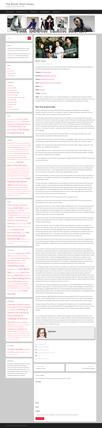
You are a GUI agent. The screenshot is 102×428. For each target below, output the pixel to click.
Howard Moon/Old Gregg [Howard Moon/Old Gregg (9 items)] (14, 157)
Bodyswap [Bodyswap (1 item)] (16, 210)
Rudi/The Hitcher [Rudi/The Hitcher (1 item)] (25, 189)
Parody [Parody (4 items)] (23, 232)
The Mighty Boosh (45, 12)
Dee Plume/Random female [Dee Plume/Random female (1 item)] (21, 151)
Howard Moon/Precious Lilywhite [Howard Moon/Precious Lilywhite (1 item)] (22, 159)
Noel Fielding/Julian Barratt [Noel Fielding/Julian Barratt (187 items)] (19, 181)
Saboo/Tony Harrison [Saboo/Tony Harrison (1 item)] (17, 191)
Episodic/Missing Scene (46, 82)
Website (38, 411)
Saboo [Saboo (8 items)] (15, 285)
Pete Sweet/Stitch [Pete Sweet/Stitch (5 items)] (23, 187)
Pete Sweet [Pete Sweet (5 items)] (23, 281)
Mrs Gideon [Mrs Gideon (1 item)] (12, 275)
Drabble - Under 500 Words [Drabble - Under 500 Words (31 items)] (18, 217)
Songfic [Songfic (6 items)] (23, 239)
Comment (38, 381)
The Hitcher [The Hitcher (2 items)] (22, 288)
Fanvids (9, 85)
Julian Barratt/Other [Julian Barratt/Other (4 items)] (15, 171)
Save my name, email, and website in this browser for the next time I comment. (57, 414)
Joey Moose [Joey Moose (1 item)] (26, 266)
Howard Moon (46, 75)
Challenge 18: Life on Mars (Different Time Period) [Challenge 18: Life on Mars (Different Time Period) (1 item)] (22, 333)
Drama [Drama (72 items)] (11, 220)
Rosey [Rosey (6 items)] (17, 283)
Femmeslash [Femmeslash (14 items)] (20, 153)
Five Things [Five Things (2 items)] (24, 223)
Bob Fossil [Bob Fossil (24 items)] (22, 253)
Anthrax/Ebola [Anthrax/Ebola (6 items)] (11, 143)
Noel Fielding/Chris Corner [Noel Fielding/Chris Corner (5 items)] (14, 175)
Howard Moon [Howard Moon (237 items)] (15, 266)
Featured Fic (34, 12)
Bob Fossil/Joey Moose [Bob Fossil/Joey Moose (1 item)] (23, 145)
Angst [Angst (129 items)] (17, 208)
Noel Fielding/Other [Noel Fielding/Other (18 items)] (19, 185)
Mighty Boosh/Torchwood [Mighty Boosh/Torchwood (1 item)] (17, 121)
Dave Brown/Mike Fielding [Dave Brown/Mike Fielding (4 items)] (21, 149)
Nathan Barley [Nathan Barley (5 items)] (27, 275)
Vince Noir (53, 75)
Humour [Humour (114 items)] (18, 229)
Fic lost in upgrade (12, 109)
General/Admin (11, 90)
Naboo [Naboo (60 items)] (19, 275)
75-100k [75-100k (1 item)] (11, 354)
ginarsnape (49, 63)
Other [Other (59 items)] (16, 281)
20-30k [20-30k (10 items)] (17, 352)
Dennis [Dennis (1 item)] (20, 260)
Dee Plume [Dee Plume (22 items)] (14, 260)
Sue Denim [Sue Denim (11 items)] (15, 288)
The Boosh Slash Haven (20, 4)
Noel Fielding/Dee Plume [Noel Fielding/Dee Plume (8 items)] (18, 178)
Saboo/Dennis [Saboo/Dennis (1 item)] (10, 191)
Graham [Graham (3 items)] (23, 263)
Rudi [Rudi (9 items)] (22, 283)
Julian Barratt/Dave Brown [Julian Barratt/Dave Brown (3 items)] (21, 168)
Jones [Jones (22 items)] (10, 269)
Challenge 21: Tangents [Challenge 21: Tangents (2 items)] (14, 337)
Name (37, 402)
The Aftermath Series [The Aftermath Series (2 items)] (15, 126)
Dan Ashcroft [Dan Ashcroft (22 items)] (17, 258)
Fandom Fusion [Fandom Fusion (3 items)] (17, 223)
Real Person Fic (57, 12)
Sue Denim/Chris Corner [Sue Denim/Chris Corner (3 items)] (13, 193)
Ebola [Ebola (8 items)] (18, 263)
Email (37, 407)
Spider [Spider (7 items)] (26, 285)
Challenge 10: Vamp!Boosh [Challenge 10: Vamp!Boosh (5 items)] (17, 329)
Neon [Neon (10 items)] (9, 278)
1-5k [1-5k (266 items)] (18, 349)
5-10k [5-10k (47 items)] (26, 349)
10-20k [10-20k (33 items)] (10, 352)
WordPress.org (11, 75)
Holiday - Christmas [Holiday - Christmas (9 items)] (17, 226)
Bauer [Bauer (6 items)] (15, 253)
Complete (42, 90)
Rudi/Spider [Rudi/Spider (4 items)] (18, 189)
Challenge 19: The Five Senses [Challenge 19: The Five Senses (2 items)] (14, 335)
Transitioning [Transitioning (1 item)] (27, 241)
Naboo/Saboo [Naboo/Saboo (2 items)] (26, 173)
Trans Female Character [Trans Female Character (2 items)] (19, 241)
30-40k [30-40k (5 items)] (22, 352)
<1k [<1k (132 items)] (10, 349)
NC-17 (41, 86)
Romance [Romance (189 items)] (13, 239)
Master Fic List (9, 12)
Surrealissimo (10, 104)
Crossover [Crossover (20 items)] (12, 215)
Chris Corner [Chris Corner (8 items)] (21, 256)
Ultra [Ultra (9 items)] (20, 291)
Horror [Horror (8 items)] (10, 229)
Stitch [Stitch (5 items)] (9, 288)
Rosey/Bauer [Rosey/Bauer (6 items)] (11, 189)
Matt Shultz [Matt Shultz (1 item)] (18, 272)
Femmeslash (10, 99)
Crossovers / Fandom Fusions (14, 97)
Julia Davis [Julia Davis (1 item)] (15, 269)
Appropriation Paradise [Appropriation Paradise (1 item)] (11, 119)
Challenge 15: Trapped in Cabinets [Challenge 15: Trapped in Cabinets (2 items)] (15, 331)
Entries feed (10, 71)
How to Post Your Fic (22, 12)
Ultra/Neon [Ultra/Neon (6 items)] (23, 193)
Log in (8, 68)
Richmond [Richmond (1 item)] (13, 283)
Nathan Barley (11, 102)
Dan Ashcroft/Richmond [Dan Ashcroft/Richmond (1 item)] (23, 147)
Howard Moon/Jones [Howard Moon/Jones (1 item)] (13, 155)
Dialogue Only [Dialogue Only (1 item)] (20, 215)
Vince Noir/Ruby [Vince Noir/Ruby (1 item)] (16, 195)
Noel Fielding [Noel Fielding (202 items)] (20, 278)
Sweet (9, 107)
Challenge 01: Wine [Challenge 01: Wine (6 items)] (15, 304)
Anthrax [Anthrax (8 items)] (10, 253)
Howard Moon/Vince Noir (47, 79)
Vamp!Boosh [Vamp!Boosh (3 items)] (10, 243)
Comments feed (11, 73)
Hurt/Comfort (57, 82)
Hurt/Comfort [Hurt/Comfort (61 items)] (14, 233)
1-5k (41, 93)
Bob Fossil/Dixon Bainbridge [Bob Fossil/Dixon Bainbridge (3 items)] (22, 143)
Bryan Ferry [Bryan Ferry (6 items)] (13, 256)
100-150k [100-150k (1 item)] (16, 354)
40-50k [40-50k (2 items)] (26, 352)
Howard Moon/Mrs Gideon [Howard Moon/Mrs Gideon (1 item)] (22, 155)
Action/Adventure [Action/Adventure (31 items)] (14, 205)
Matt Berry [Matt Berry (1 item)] (13, 272)
